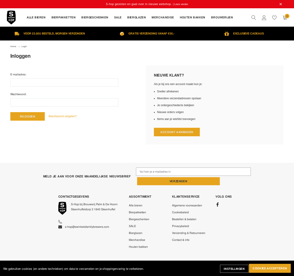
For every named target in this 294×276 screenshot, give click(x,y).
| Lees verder (181, 4)
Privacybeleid (180, 217)
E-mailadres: (18, 74)
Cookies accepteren (269, 269)
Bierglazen (135, 223)
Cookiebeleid (180, 203)
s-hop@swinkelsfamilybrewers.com (83, 217)
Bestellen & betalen (184, 210)
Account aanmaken (177, 132)
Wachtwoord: (18, 94)
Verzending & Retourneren (188, 223)
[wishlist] (274, 17)
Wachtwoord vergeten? (66, 116)
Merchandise (137, 230)
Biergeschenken (139, 210)
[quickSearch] (254, 17)
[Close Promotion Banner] (279, 4)
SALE (132, 217)
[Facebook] (217, 195)
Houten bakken (138, 237)
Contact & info (180, 230)
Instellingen (231, 269)
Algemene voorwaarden (187, 196)
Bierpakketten (137, 203)
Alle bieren (135, 196)
